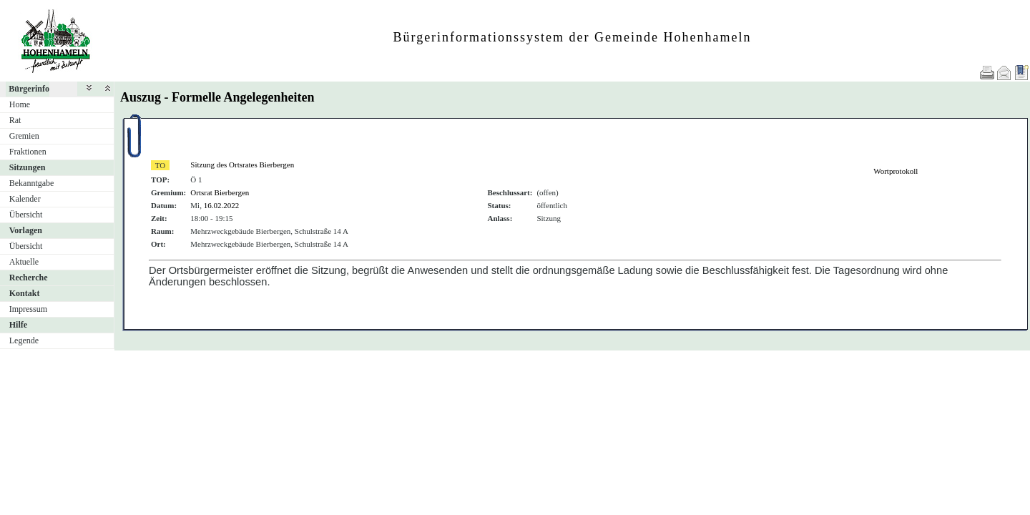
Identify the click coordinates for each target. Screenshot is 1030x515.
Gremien (24, 136)
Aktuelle (24, 262)
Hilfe (18, 325)
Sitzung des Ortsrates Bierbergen (242, 164)
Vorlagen (25, 230)
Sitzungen (27, 167)
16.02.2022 (222, 205)
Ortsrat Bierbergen (219, 192)
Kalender (25, 199)
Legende (24, 340)
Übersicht (26, 215)
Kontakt (24, 293)
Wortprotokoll (895, 171)
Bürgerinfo (29, 89)
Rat (15, 120)
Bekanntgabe (31, 183)
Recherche (28, 278)
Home (19, 104)
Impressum (28, 309)
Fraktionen (27, 152)
